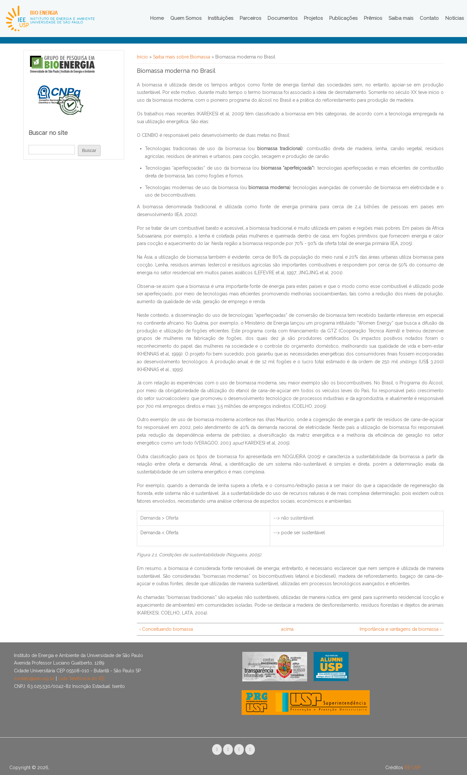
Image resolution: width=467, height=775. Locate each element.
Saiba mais (401, 18)
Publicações (343, 18)
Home (157, 18)
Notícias (454, 18)
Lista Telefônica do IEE (81, 678)
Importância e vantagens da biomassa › (400, 629)
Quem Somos (185, 18)
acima (287, 629)
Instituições (220, 18)
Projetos (313, 18)
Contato (429, 18)
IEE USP (412, 767)
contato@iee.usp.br (34, 678)
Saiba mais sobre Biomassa (181, 56)
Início (142, 56)
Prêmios (373, 18)
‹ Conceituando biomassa (166, 629)
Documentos (282, 18)
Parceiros (250, 18)
